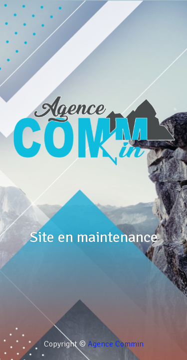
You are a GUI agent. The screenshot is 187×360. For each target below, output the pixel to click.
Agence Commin (116, 344)
